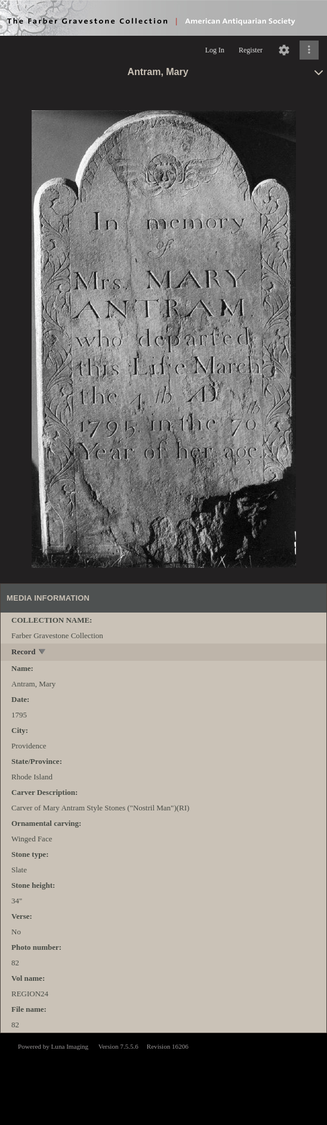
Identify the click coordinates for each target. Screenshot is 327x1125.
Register (251, 50)
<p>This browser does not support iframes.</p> (163, 1078)
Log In (214, 50)
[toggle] (42, 652)
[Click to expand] (309, 50)
